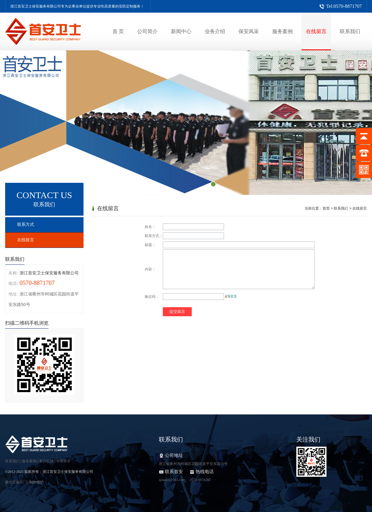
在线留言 (316, 31)
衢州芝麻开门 (16, 482)
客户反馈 (46, 461)
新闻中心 (181, 31)
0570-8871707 (200, 480)
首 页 (118, 31)
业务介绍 (215, 31)
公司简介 (147, 31)
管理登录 (63, 461)
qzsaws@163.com (172, 480)
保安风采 (248, 31)
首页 (326, 208)
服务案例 (282, 31)
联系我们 (350, 31)
